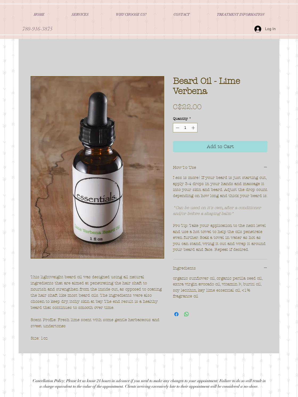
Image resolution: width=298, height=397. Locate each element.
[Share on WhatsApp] (186, 314)
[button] (80, 15)
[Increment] (194, 127)
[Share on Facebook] (176, 314)
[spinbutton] (185, 127)
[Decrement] (177, 127)
